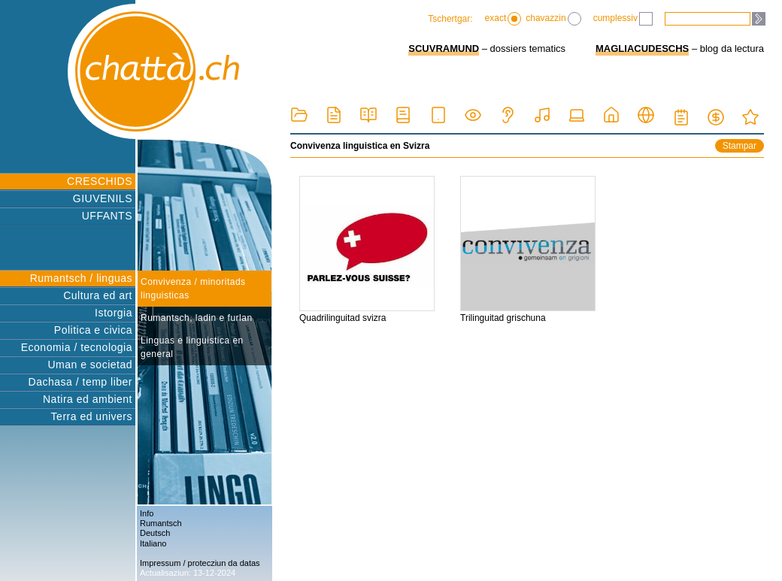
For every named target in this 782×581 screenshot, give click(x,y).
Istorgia (113, 313)
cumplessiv (623, 19)
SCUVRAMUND (443, 48)
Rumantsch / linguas (81, 278)
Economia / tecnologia (76, 347)
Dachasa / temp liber (80, 382)
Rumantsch (161, 523)
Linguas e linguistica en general (192, 347)
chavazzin (553, 19)
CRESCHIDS (99, 181)
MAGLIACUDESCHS (642, 48)
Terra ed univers (91, 416)
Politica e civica (93, 330)
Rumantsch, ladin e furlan (197, 318)
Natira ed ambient (87, 399)
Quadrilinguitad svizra (367, 249)
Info (146, 513)
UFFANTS (107, 216)
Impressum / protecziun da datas (200, 562)
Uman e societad (89, 365)
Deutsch (155, 532)
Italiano (153, 543)
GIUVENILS (102, 198)
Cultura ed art (97, 295)
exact (503, 19)
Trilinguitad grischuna (528, 249)
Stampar (739, 146)
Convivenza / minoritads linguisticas (193, 289)
